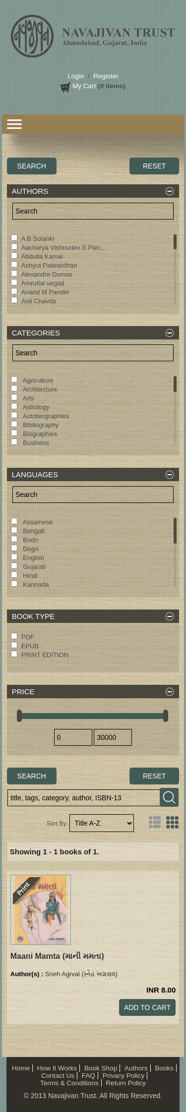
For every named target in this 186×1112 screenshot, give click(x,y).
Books (164, 1068)
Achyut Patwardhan (49, 265)
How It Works (57, 1068)
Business (35, 442)
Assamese (37, 522)
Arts (27, 398)
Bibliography (40, 425)
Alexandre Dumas (46, 274)
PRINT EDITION (44, 655)
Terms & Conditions (69, 1083)
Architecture (39, 389)
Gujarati (33, 566)
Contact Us (57, 1075)
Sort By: (57, 823)
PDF (27, 637)
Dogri (30, 549)
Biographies (39, 434)
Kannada (35, 584)
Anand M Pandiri (45, 292)
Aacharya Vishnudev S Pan (63, 247)
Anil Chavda (38, 301)
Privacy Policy (123, 1075)
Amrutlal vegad (42, 283)
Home (21, 1068)
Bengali (33, 531)
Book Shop (100, 1068)
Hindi (29, 575)
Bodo (29, 540)
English (32, 557)
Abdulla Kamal (42, 256)
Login (75, 76)
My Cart (84, 86)
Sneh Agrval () (81, 974)
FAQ (88, 1075)
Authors (136, 1068)
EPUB (30, 646)
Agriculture (37, 380)
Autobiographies (45, 416)
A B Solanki (38, 238)
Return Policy (126, 1083)
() (57, 956)
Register (105, 76)
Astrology (35, 407)
